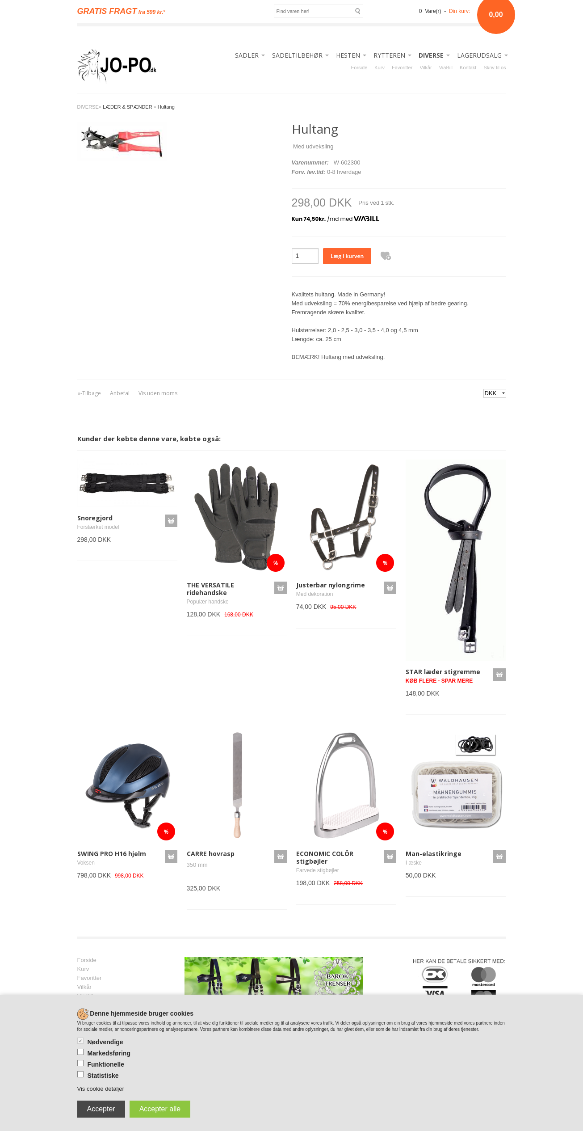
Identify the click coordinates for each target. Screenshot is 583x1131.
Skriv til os (494, 67)
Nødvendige (105, 1042)
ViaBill (446, 67)
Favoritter (402, 67)
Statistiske (103, 1075)
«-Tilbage (89, 393)
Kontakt (468, 67)
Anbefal (120, 393)
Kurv (379, 67)
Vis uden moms (157, 393)
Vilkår (425, 67)
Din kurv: (459, 11)
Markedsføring (109, 1053)
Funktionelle (106, 1064)
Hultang (166, 107)
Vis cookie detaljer (100, 1088)
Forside (359, 67)
